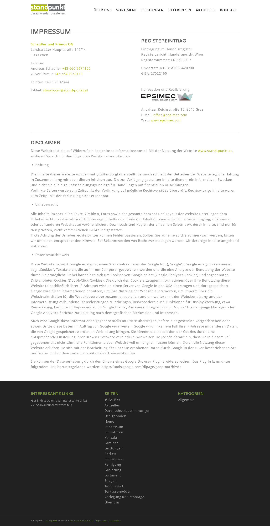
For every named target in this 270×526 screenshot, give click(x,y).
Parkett (111, 454)
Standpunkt (51, 520)
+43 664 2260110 (68, 74)
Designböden (115, 416)
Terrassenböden (118, 491)
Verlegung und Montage (124, 497)
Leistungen (114, 448)
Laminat (111, 443)
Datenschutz (115, 520)
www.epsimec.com (166, 120)
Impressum (114, 427)
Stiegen (111, 480)
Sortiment (113, 475)
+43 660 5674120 (76, 68)
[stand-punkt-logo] (48, 14)
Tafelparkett (115, 486)
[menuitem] (102, 10)
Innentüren (114, 432)
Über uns (112, 502)
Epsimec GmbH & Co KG (82, 520)
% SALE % (112, 400)
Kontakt (111, 437)
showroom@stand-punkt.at (65, 90)
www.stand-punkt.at (215, 150)
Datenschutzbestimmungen (127, 410)
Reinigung (113, 464)
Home (109, 421)
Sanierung (113, 470)
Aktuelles (112, 405)
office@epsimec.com (170, 115)
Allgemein (186, 400)
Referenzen (114, 459)
